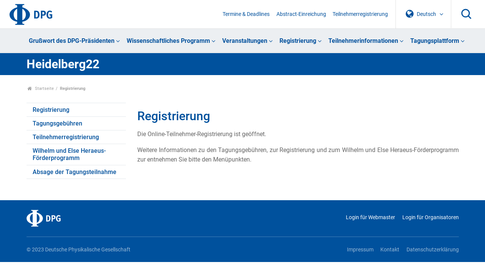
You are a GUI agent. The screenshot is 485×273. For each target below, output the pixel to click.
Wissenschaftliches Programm (168, 40)
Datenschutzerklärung (433, 249)
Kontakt (389, 249)
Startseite (40, 88)
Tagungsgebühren (57, 123)
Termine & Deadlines (246, 14)
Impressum (360, 249)
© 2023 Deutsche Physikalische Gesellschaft (78, 249)
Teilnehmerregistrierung (360, 14)
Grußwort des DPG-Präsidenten (72, 40)
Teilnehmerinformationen (363, 40)
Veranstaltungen (244, 40)
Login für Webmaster (370, 217)
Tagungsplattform (434, 40)
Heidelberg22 (63, 64)
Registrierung (297, 40)
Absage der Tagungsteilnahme (74, 172)
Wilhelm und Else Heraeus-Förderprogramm (69, 154)
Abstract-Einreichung (301, 14)
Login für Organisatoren (430, 217)
